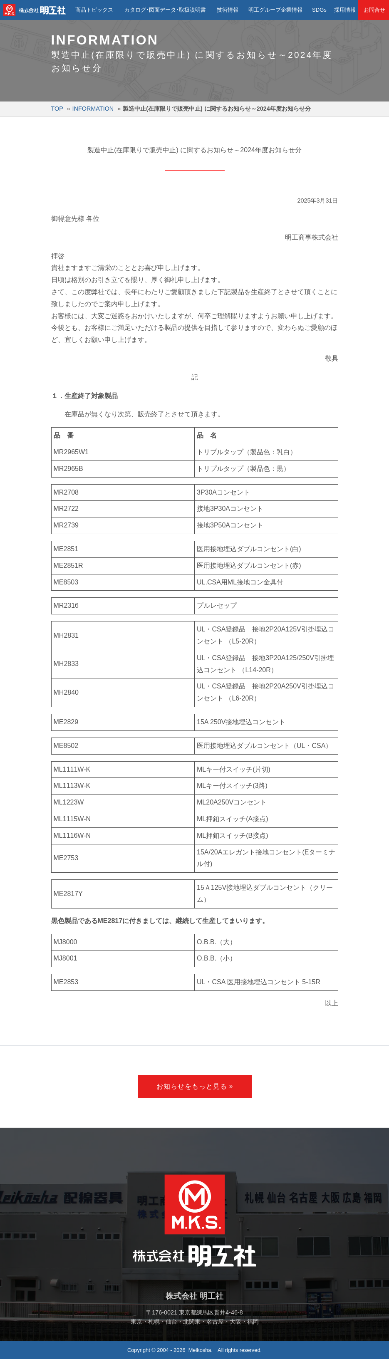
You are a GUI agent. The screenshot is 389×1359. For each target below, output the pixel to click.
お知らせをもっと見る (191, 1086)
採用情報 (343, 10)
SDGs (318, 10)
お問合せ (374, 10)
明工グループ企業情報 (274, 10)
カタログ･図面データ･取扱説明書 (164, 10)
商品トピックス (93, 10)
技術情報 (227, 10)
